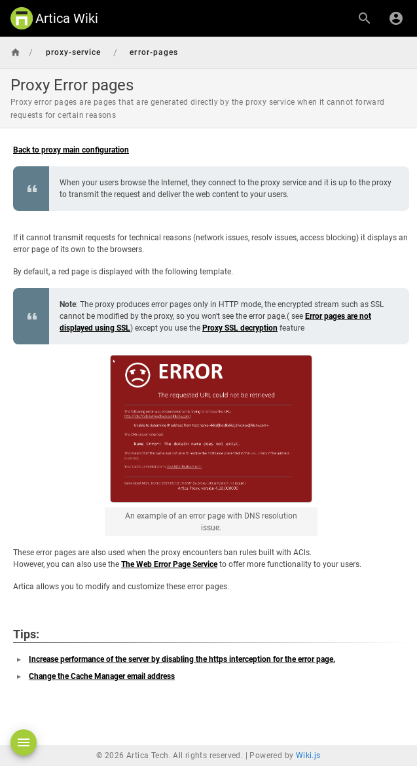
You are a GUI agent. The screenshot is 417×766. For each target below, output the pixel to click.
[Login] (396, 18)
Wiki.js (308, 755)
